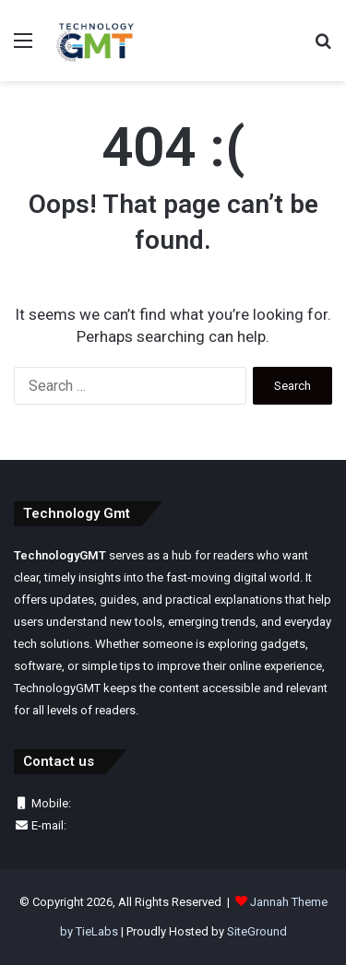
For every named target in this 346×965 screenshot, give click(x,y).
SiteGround (257, 931)
